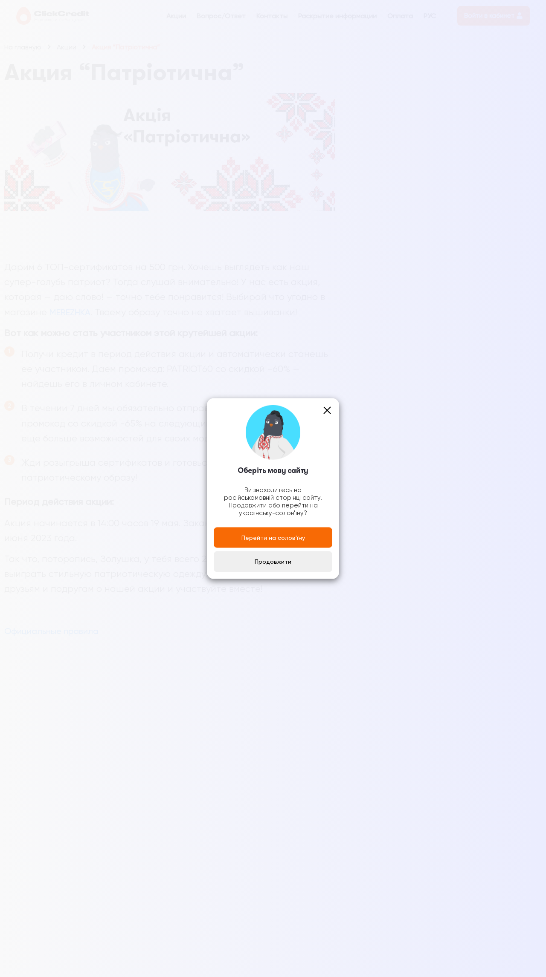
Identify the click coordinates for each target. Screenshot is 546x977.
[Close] (327, 410)
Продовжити (273, 561)
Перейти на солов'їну (273, 537)
